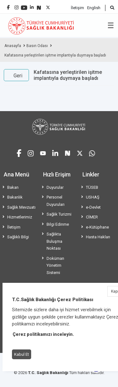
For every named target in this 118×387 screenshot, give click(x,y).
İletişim (77, 7)
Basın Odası (37, 46)
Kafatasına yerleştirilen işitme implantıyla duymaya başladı (55, 55)
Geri (18, 76)
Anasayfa (12, 46)
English (93, 7)
